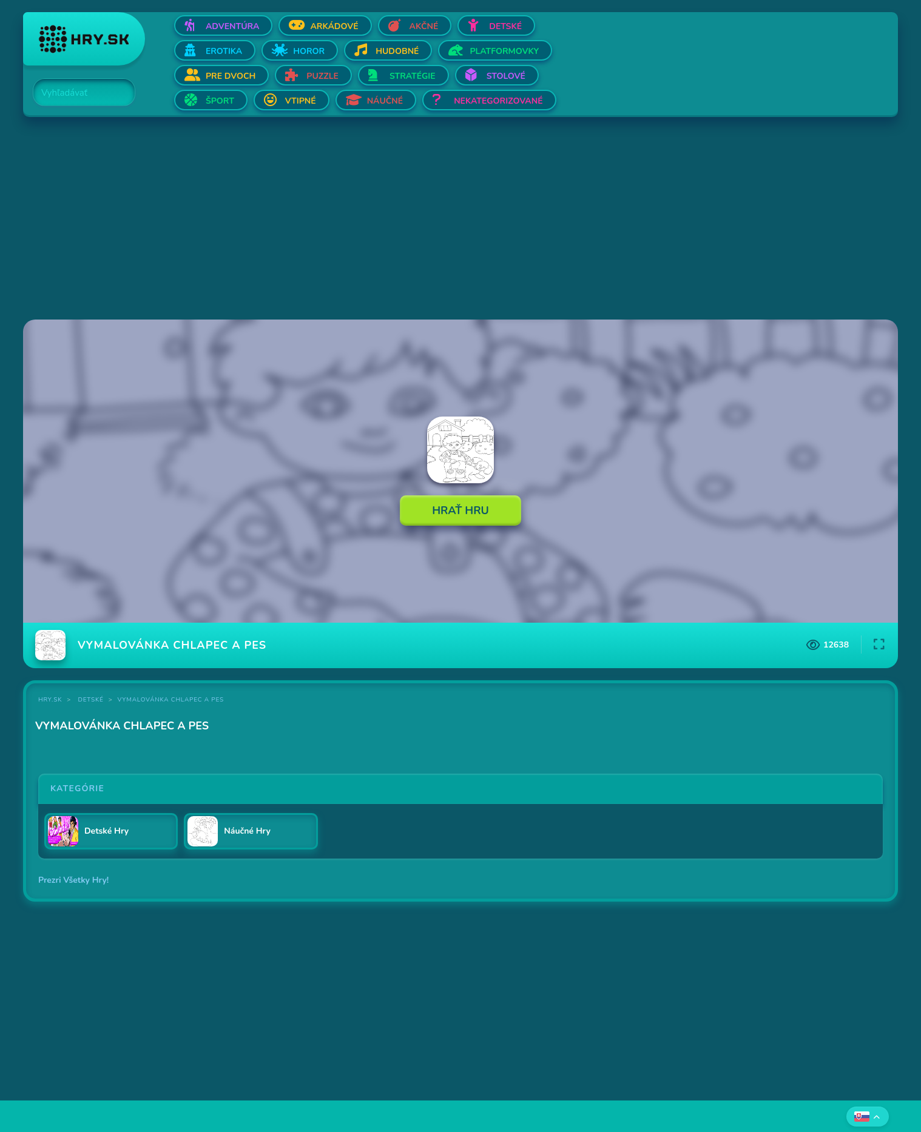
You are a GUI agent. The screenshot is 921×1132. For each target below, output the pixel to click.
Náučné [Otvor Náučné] (385, 101)
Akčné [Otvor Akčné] (424, 26)
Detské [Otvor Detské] (505, 26)
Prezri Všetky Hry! (73, 880)
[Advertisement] (387, 219)
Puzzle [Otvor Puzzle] (322, 76)
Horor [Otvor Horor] (309, 51)
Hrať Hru (460, 510)
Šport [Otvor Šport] (220, 101)
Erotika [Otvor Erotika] (224, 51)
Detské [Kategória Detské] (91, 699)
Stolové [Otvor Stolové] (506, 76)
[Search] (77, 93)
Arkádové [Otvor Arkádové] (334, 26)
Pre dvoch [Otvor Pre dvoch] (230, 76)
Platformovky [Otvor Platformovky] (504, 51)
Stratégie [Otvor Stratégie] (413, 76)
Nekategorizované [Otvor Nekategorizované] (498, 101)
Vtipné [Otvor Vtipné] (300, 101)
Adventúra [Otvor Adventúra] (233, 26)
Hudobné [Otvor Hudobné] (397, 51)
